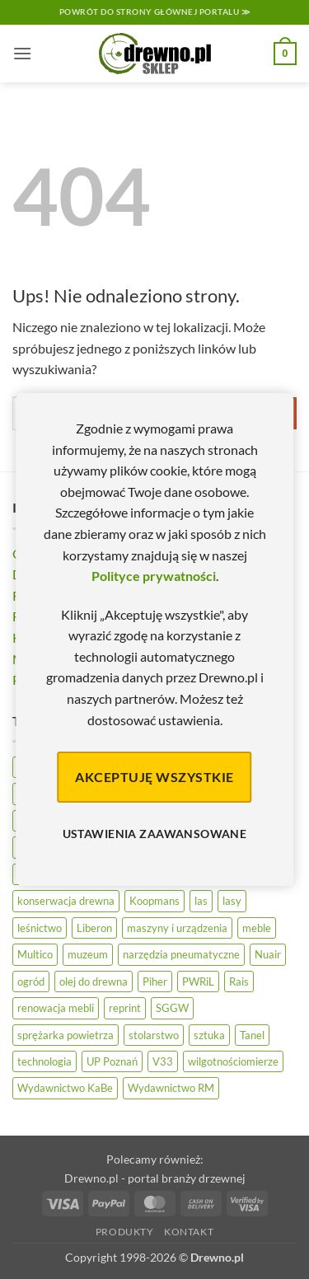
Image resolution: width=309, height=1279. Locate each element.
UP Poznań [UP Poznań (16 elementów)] (112, 1061)
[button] (22, 53)
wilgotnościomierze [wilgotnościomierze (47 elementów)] (233, 1061)
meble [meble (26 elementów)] (256, 928)
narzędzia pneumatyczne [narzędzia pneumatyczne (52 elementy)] (181, 954)
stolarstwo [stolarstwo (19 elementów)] (154, 1035)
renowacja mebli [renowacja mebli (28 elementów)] (55, 1007)
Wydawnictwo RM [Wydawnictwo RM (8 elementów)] (171, 1087)
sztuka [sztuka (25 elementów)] (209, 1035)
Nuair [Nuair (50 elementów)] (268, 954)
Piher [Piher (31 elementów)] (155, 981)
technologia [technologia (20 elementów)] (44, 1061)
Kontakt (188, 1231)
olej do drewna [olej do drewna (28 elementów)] (93, 981)
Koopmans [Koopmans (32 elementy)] (154, 900)
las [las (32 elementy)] (201, 900)
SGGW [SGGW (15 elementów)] (172, 1007)
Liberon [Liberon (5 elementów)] (94, 928)
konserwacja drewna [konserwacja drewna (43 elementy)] (66, 900)
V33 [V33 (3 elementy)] (162, 1061)
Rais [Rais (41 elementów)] (239, 981)
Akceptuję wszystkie (154, 777)
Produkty (125, 1231)
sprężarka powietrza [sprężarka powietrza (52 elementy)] (65, 1035)
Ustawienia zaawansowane (155, 834)
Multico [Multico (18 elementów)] (35, 954)
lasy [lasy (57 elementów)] (231, 900)
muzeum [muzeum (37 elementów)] (88, 954)
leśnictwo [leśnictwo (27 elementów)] (39, 928)
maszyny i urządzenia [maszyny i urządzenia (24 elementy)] (177, 928)
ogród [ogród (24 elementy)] (30, 981)
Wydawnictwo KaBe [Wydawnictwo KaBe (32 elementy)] (65, 1087)
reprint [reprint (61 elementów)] (125, 1007)
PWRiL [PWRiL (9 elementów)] (198, 981)
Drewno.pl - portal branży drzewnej (155, 1178)
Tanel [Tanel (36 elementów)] (252, 1035)
